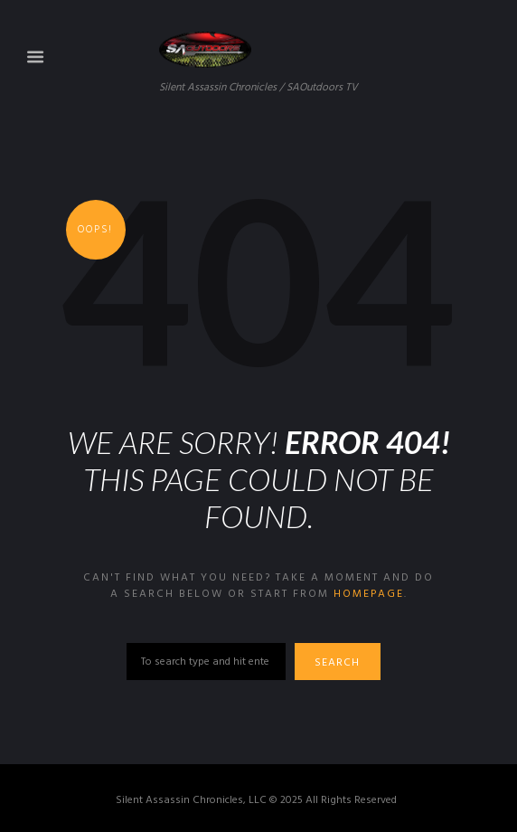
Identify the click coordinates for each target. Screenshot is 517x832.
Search (337, 663)
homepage (369, 594)
